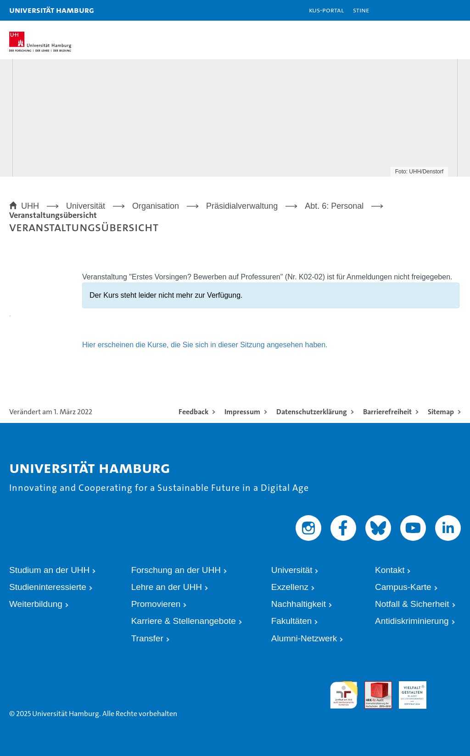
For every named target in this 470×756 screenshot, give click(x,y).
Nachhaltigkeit (298, 604)
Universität (292, 570)
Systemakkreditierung (447, 685)
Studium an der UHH (49, 570)
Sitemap (441, 412)
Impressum (242, 412)
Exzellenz (289, 587)
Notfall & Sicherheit (412, 604)
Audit (371, 685)
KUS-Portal (326, 10)
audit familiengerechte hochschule (344, 694)
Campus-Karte (403, 587)
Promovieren (156, 604)
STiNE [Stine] (361, 10)
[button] (434, 10)
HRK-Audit (406, 689)
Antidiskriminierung (412, 621)
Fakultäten (291, 621)
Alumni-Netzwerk (304, 638)
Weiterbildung (35, 604)
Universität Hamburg (51, 10)
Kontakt (389, 570)
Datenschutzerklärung (311, 412)
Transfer (147, 638)
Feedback (193, 412)
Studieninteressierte (47, 587)
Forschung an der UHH (176, 570)
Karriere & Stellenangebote (183, 621)
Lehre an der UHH (166, 587)
